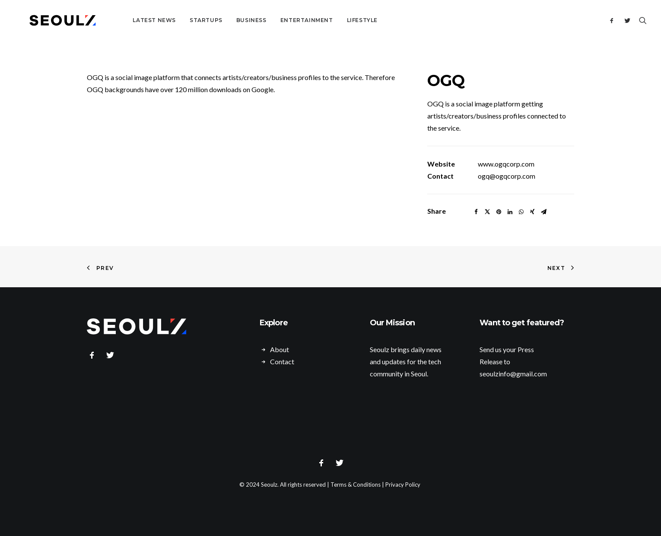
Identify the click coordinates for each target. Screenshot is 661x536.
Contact (282, 361)
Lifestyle (341, 20)
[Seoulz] (52, 20)
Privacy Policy (402, 484)
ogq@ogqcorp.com (506, 176)
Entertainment (286, 20)
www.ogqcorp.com (506, 164)
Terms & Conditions (355, 484)
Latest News (133, 20)
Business (231, 20)
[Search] (641, 20)
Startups (185, 20)
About (279, 349)
